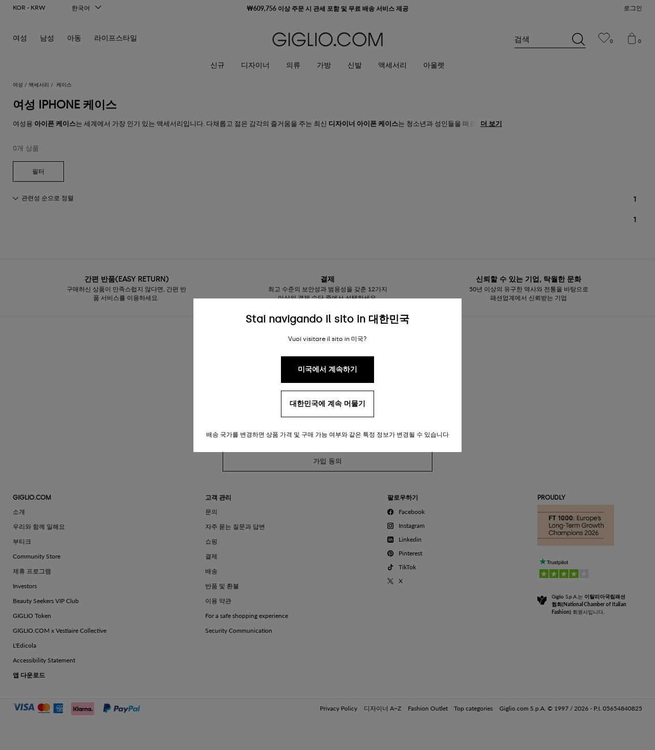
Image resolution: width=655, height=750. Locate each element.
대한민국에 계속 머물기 (327, 403)
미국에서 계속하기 (327, 369)
